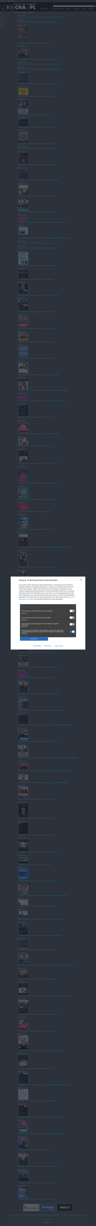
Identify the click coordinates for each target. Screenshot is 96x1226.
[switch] (72, 611)
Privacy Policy (59, 646)
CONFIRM (34, 639)
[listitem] (48, 607)
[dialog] (48, 613)
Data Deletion (37, 646)
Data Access (48, 646)
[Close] (81, 580)
